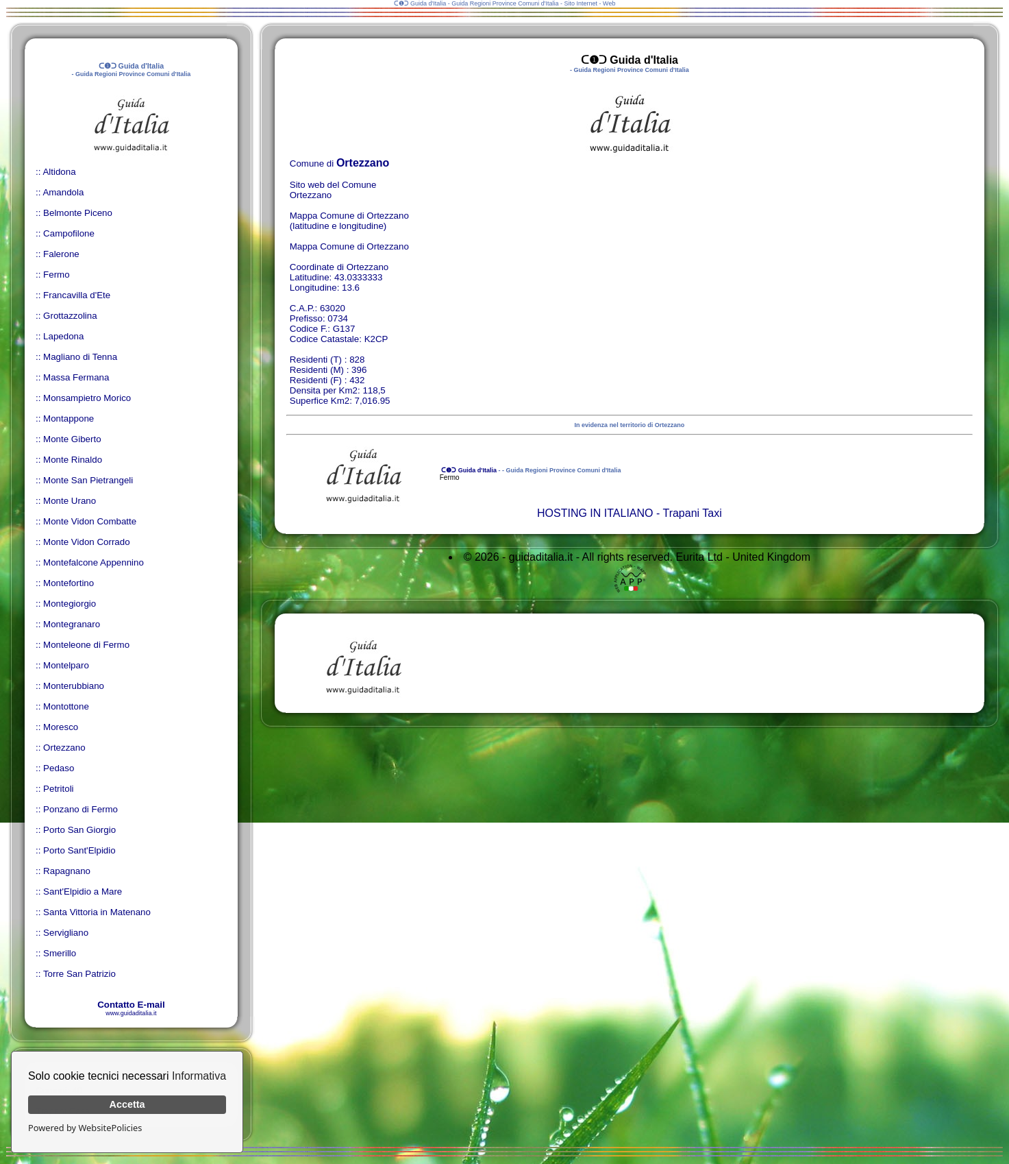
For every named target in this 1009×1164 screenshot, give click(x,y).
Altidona (58, 172)
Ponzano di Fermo (80, 809)
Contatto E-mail (130, 1004)
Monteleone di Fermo (86, 645)
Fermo (56, 274)
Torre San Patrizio (79, 974)
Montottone (66, 706)
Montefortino (68, 583)
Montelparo (66, 665)
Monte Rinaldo (72, 459)
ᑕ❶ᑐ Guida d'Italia (468, 470)
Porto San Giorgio (79, 830)
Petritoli (58, 789)
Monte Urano (69, 501)
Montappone (68, 418)
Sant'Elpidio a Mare (82, 891)
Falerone (61, 254)
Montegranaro (71, 624)
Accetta (127, 1104)
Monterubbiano (73, 686)
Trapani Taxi (691, 513)
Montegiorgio (69, 603)
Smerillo (59, 953)
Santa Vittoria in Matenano (97, 912)
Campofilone (69, 233)
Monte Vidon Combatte (89, 521)
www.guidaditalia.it (130, 1013)
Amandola (63, 192)
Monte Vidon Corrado (86, 542)
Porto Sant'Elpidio (79, 850)
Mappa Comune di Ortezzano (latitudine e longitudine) (349, 220)
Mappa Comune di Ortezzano (349, 246)
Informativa (199, 1076)
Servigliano (65, 932)
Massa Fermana (76, 377)
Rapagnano (66, 871)
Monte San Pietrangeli (88, 480)
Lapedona (63, 336)
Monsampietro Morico (87, 398)
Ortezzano (64, 747)
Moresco (60, 727)
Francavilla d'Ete (76, 295)
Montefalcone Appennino (93, 562)
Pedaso (58, 768)
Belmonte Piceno (77, 213)
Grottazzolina (70, 316)
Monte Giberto (72, 439)
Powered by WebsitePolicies (85, 1127)
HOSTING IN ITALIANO (595, 513)
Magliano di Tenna (80, 357)
